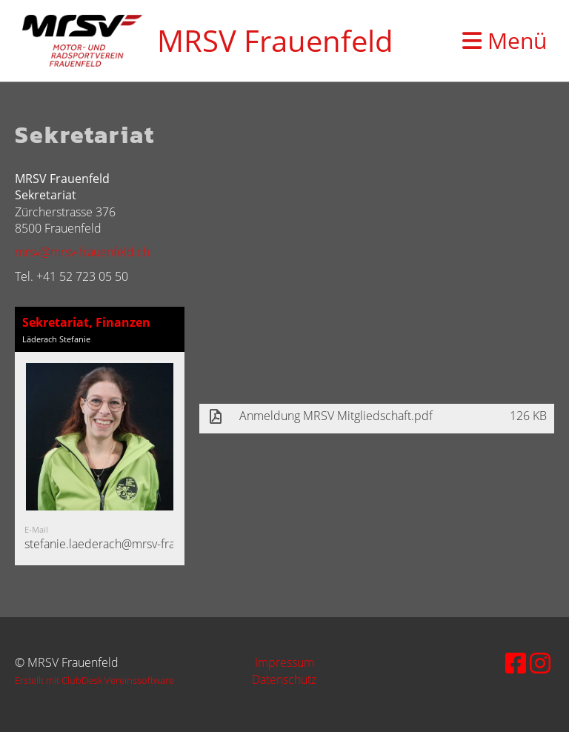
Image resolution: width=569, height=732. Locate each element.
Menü (504, 40)
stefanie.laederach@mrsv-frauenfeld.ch (127, 544)
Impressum (284, 662)
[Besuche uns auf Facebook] (515, 663)
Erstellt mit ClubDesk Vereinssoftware (94, 680)
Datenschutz (284, 679)
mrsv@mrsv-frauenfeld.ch (82, 252)
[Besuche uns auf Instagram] (540, 663)
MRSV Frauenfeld (275, 40)
